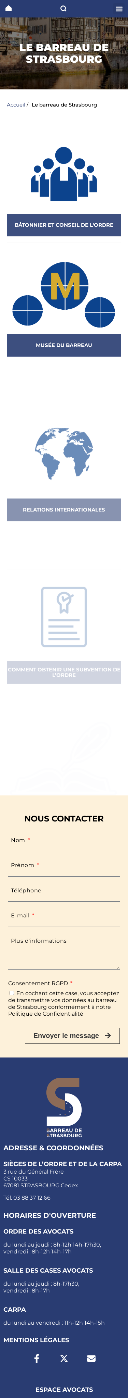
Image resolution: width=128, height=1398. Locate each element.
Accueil (16, 104)
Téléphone (26, 890)
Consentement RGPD (38, 983)
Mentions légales (36, 1340)
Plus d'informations (39, 941)
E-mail (21, 915)
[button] (119, 8)
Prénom (23, 865)
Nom (19, 840)
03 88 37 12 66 (32, 1198)
